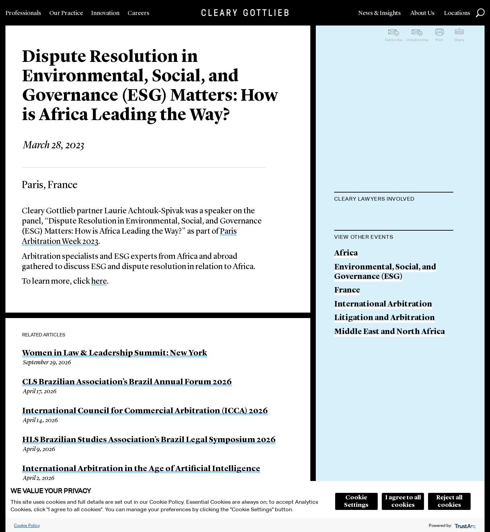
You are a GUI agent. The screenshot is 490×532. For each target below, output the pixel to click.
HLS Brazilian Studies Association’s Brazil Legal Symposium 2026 (149, 440)
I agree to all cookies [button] (403, 501)
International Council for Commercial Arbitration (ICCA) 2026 (145, 411)
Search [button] (480, 13)
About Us (422, 13)
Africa (346, 288)
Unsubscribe (417, 39)
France (347, 325)
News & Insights (379, 13)
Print (439, 39)
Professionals (23, 13)
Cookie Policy (27, 525)
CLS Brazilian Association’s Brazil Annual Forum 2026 (127, 382)
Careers (138, 13)
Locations (457, 13)
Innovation (105, 13)
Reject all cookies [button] (449, 501)
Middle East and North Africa (389, 366)
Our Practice (66, 13)
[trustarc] (464, 525)
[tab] (393, 200)
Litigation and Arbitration (384, 352)
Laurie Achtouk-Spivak (377, 215)
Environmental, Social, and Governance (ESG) (385, 306)
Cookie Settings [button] (356, 501)
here (99, 282)
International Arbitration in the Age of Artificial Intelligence (141, 469)
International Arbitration (383, 339)
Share (459, 39)
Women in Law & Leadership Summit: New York (114, 353)
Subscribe (393, 39)
